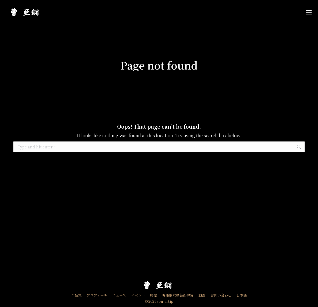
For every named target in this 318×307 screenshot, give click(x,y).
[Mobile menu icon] (309, 12)
